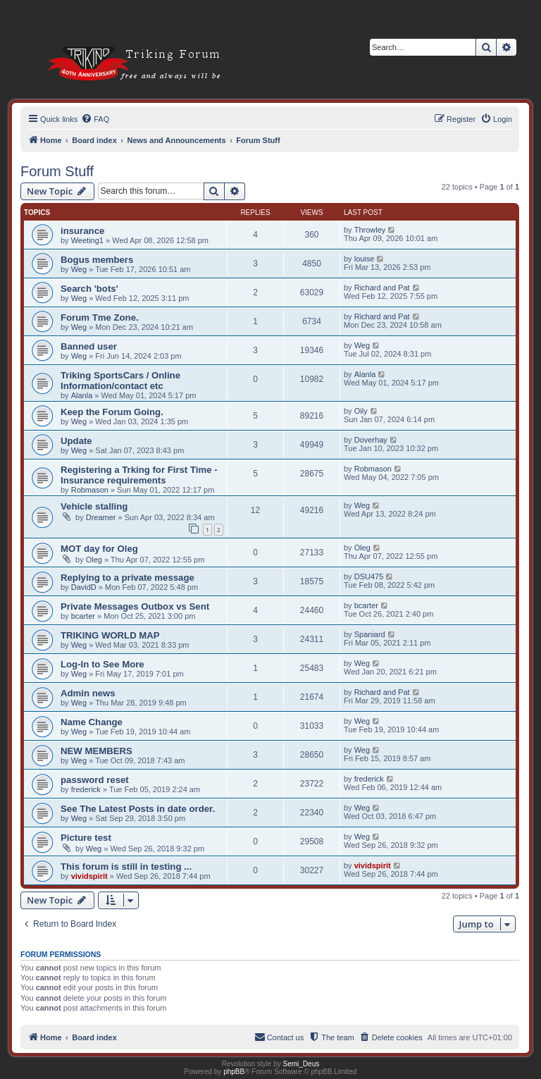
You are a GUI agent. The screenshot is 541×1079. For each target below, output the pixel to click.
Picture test (86, 837)
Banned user (89, 346)
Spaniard (369, 634)
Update (76, 441)
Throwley (370, 230)
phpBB (233, 1071)
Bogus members (97, 259)
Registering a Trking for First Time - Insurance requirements (139, 475)
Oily (361, 411)
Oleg (94, 559)
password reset (95, 780)
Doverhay (370, 440)
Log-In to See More (102, 664)
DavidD (84, 587)
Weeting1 (87, 240)
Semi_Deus (301, 1064)
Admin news (88, 693)
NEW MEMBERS (96, 751)
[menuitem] (95, 119)
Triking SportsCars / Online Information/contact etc (120, 380)
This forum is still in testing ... (126, 866)
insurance (82, 231)
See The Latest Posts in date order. (138, 808)
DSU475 (369, 576)
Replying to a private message (127, 577)
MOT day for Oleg (99, 548)
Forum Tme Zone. (100, 317)
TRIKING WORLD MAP (110, 635)
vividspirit (89, 876)
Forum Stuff (57, 171)
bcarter (83, 616)
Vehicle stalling (94, 506)
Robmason (89, 490)
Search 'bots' (89, 288)
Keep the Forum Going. (112, 412)
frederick (86, 789)
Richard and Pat (382, 287)
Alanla (82, 395)
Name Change (92, 722)
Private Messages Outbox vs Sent (135, 606)
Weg (79, 269)
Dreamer (101, 517)
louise (364, 258)
